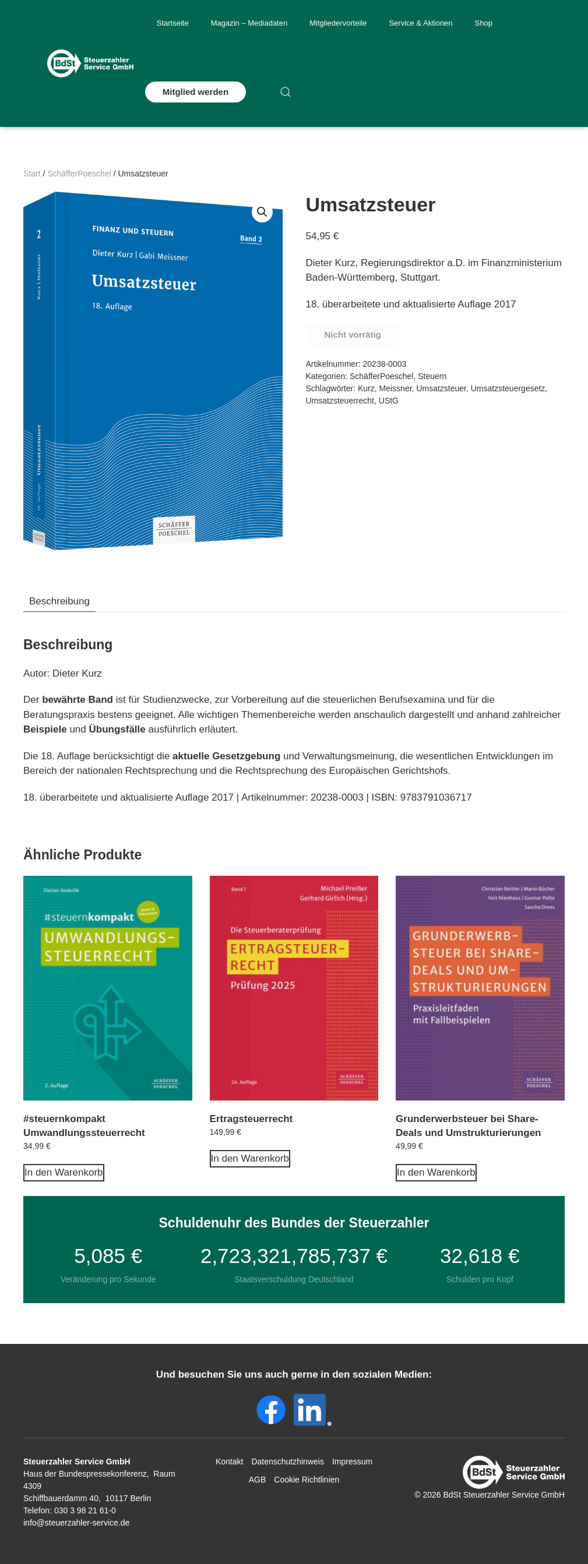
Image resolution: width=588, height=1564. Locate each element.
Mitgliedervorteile (338, 23)
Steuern (432, 376)
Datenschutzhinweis (287, 1461)
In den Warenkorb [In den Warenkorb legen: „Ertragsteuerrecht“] (250, 1158)
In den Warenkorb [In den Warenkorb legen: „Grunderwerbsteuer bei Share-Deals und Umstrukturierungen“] (436, 1172)
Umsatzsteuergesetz (508, 388)
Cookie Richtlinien (306, 1479)
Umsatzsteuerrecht (340, 400)
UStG (389, 400)
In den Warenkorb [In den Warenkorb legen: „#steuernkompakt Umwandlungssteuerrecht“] (63, 1172)
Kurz (366, 388)
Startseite (173, 23)
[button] (285, 92)
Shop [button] (483, 23)
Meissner (395, 388)
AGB (257, 1479)
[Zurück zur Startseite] (90, 63)
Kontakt (229, 1461)
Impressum (352, 1461)
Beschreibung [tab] (59, 601)
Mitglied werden (195, 92)
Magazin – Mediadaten (249, 23)
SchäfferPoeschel (79, 173)
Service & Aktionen (420, 23)
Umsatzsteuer (441, 388)
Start (32, 173)
